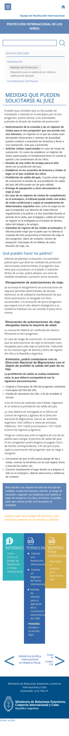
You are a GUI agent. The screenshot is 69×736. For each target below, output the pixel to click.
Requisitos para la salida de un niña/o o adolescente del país (33, 73)
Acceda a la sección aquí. (34, 629)
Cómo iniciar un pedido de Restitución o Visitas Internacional (15, 562)
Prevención (15, 61)
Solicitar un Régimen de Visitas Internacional (38, 577)
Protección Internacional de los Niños (34, 26)
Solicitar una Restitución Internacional (38, 559)
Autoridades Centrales (22, 81)
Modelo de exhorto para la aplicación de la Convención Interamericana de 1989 (39, 604)
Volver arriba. (8, 720)
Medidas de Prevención (24, 67)
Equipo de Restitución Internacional (42, 15)
